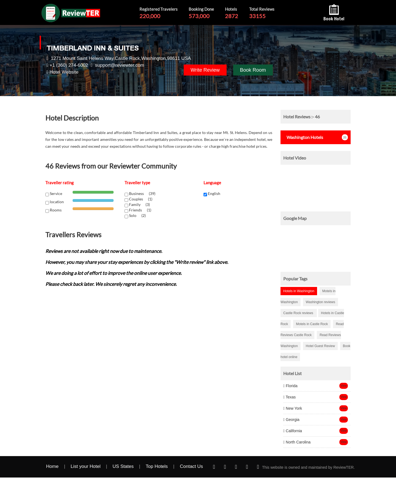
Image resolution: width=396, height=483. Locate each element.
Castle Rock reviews (298, 313)
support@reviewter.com (119, 65)
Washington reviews (320, 302)
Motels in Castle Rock (312, 324)
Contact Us (191, 466)
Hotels (303, 137)
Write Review (205, 70)
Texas (289, 397)
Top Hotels (157, 466)
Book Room (253, 70)
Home (52, 466)
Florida (290, 386)
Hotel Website (64, 72)
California (292, 431)
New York (292, 408)
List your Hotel (86, 466)
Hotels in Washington (298, 291)
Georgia (291, 419)
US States (123, 466)
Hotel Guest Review (320, 346)
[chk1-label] (126, 194)
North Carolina (296, 442)
